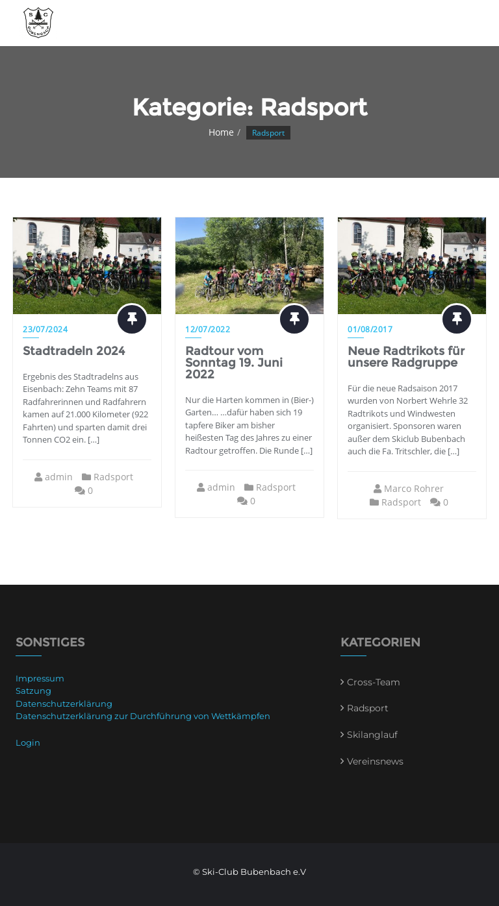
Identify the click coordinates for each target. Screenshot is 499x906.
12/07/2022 (207, 329)
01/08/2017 (370, 329)
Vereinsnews (375, 761)
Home (221, 132)
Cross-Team (373, 682)
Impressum (40, 678)
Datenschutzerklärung (64, 703)
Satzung (33, 690)
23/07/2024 (45, 329)
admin (59, 477)
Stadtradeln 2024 (74, 351)
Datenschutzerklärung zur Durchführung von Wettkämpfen (143, 716)
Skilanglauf (372, 735)
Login (28, 742)
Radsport (113, 477)
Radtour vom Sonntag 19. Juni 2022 (234, 363)
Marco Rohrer (414, 488)
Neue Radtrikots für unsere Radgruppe (406, 357)
